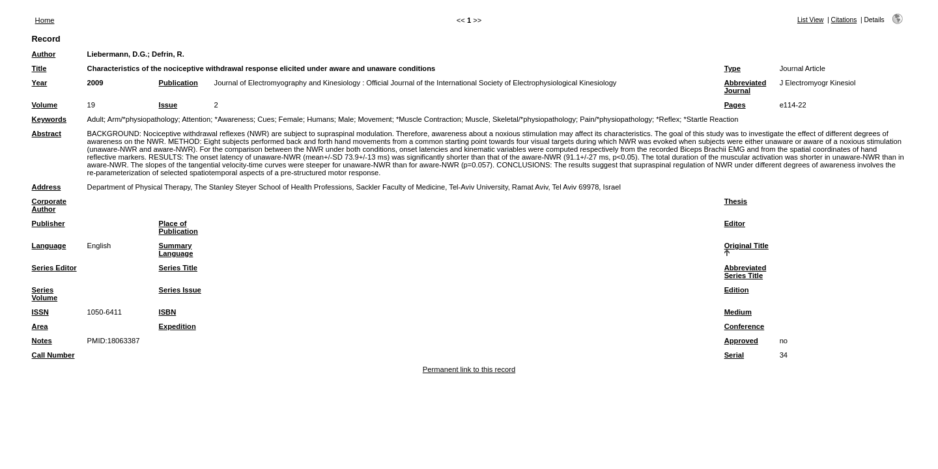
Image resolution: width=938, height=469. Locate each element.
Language (49, 245)
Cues (265, 119)
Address (46, 187)
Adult (95, 119)
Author (44, 54)
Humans (320, 119)
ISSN (40, 312)
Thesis (735, 201)
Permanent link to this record (469, 369)
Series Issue (180, 290)
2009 (95, 83)
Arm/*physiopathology (142, 119)
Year (40, 83)
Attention (196, 119)
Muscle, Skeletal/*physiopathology (520, 119)
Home (45, 20)
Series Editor (54, 268)
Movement (374, 119)
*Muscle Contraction (428, 119)
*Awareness (234, 119)
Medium (738, 312)
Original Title (746, 245)
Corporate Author (49, 205)
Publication (178, 83)
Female (291, 119)
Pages (735, 105)
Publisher (48, 223)
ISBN (168, 312)
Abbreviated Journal (745, 86)
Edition (736, 290)
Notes (42, 341)
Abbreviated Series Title (745, 271)
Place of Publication (178, 227)
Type (732, 68)
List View (810, 19)
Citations (844, 19)
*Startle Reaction (711, 119)
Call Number (53, 355)
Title (39, 68)
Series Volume (45, 294)
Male (346, 119)
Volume (45, 105)
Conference (744, 326)
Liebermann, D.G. (117, 54)
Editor (734, 223)
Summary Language (176, 249)
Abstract (46, 133)
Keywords (49, 119)
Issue (168, 105)
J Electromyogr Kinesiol (818, 83)
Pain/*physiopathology (616, 119)
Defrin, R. (168, 54)
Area (40, 326)
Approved (741, 341)
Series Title (178, 268)
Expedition (177, 326)
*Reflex (667, 119)
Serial (734, 355)
